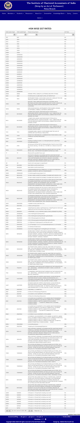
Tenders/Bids (67, 417)
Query (69, 13)
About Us (38, 13)
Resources (29, 13)
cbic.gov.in (23, 417)
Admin (40, 18)
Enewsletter (48, 13)
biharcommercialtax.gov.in (53, 417)
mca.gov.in (40, 417)
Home (4, 13)
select (44, 411)
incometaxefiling (13, 417)
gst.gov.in (32, 417)
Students (20, 13)
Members (11, 13)
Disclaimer (37, 419)
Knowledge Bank (59, 13)
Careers (75, 13)
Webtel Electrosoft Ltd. (67, 422)
